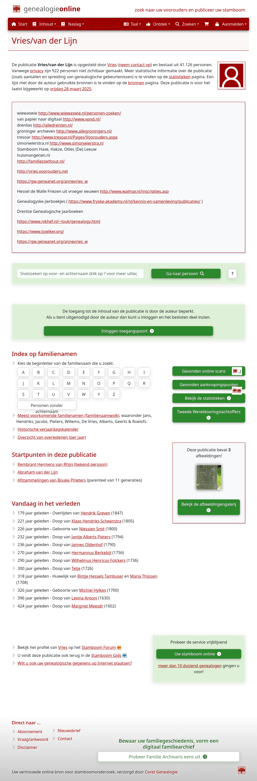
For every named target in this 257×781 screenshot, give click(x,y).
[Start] (52, 10)
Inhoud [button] (43, 24)
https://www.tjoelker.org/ (40, 231)
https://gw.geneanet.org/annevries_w (52, 181)
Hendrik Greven (95, 513)
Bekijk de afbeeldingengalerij (208, 506)
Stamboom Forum (99, 647)
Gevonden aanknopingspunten (211, 385)
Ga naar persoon (185, 273)
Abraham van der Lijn (38, 472)
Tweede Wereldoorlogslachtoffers (209, 414)
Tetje (76, 568)
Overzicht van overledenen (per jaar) (52, 437)
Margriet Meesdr (87, 606)
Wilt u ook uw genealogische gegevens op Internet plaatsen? (75, 663)
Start (19, 24)
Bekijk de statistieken (208, 398)
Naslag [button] (71, 24)
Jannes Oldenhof (87, 544)
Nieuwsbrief (69, 730)
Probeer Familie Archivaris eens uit (168, 757)
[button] (131, 24)
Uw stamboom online (198, 654)
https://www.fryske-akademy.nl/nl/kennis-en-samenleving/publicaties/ (135, 201)
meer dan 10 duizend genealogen (190, 665)
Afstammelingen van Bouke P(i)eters (52, 480)
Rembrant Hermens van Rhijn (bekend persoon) (62, 464)
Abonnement (30, 731)
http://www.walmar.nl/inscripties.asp (134, 191)
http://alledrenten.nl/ (53, 125)
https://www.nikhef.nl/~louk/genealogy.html (58, 221)
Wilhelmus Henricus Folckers (98, 560)
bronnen (136, 82)
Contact (65, 738)
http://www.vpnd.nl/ (82, 119)
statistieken (179, 76)
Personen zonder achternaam (47, 406)
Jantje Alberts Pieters (91, 537)
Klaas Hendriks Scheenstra (96, 521)
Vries (112, 64)
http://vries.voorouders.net (42, 171)
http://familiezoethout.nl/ (41, 161)
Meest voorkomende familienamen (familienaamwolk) (68, 415)
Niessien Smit (92, 529)
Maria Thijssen (143, 576)
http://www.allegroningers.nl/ (84, 131)
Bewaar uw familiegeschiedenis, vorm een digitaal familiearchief (168, 744)
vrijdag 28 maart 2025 (70, 89)
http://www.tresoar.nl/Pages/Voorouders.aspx (74, 137)
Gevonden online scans (212, 371)
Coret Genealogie (161, 772)
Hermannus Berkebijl (91, 552)
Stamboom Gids (106, 655)
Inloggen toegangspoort (127, 331)
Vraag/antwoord (33, 739)
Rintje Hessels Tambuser (100, 576)
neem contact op (135, 64)
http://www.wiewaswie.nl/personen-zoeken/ (79, 113)
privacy (37, 70)
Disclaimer (27, 747)
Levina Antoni (84, 598)
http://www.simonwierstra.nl (77, 143)
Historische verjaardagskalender (48, 429)
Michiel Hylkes (92, 590)
